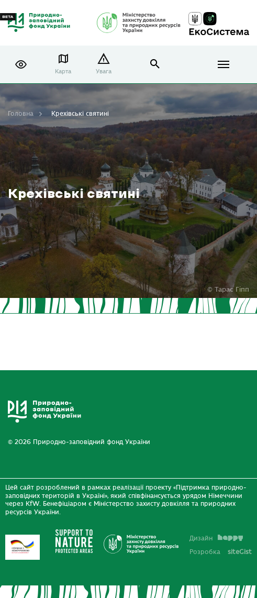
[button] (21, 64)
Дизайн (216, 538)
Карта (63, 71)
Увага (103, 71)
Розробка (220, 552)
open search (155, 64)
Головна (20, 113)
